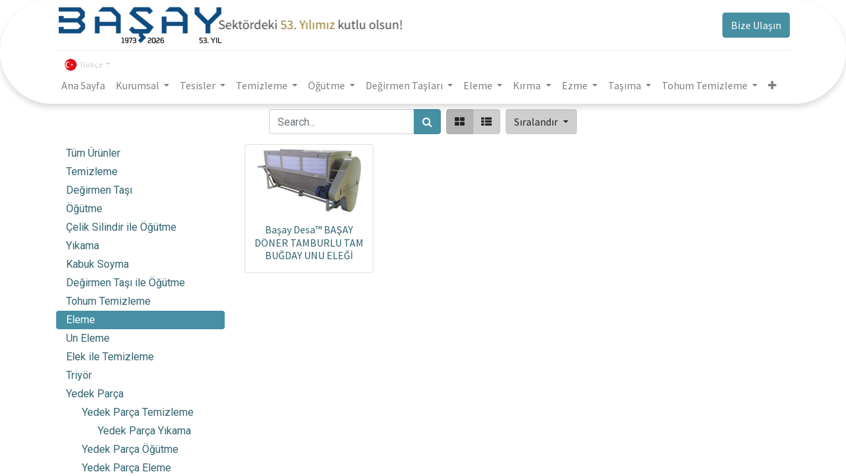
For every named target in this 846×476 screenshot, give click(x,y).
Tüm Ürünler (93, 153)
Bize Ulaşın (756, 25)
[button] (772, 85)
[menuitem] (83, 85)
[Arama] (427, 121)
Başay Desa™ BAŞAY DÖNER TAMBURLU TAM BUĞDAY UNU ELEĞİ (309, 242)
